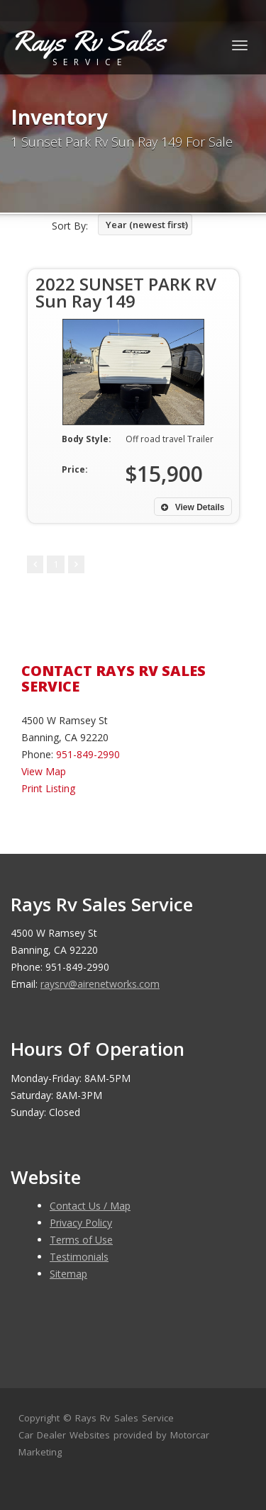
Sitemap (68, 1273)
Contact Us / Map (90, 1205)
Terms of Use (81, 1239)
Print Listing (48, 788)
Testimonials (79, 1256)
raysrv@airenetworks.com (100, 984)
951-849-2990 (88, 754)
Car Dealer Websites (64, 1435)
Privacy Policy (81, 1222)
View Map (43, 771)
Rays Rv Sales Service (124, 1418)
